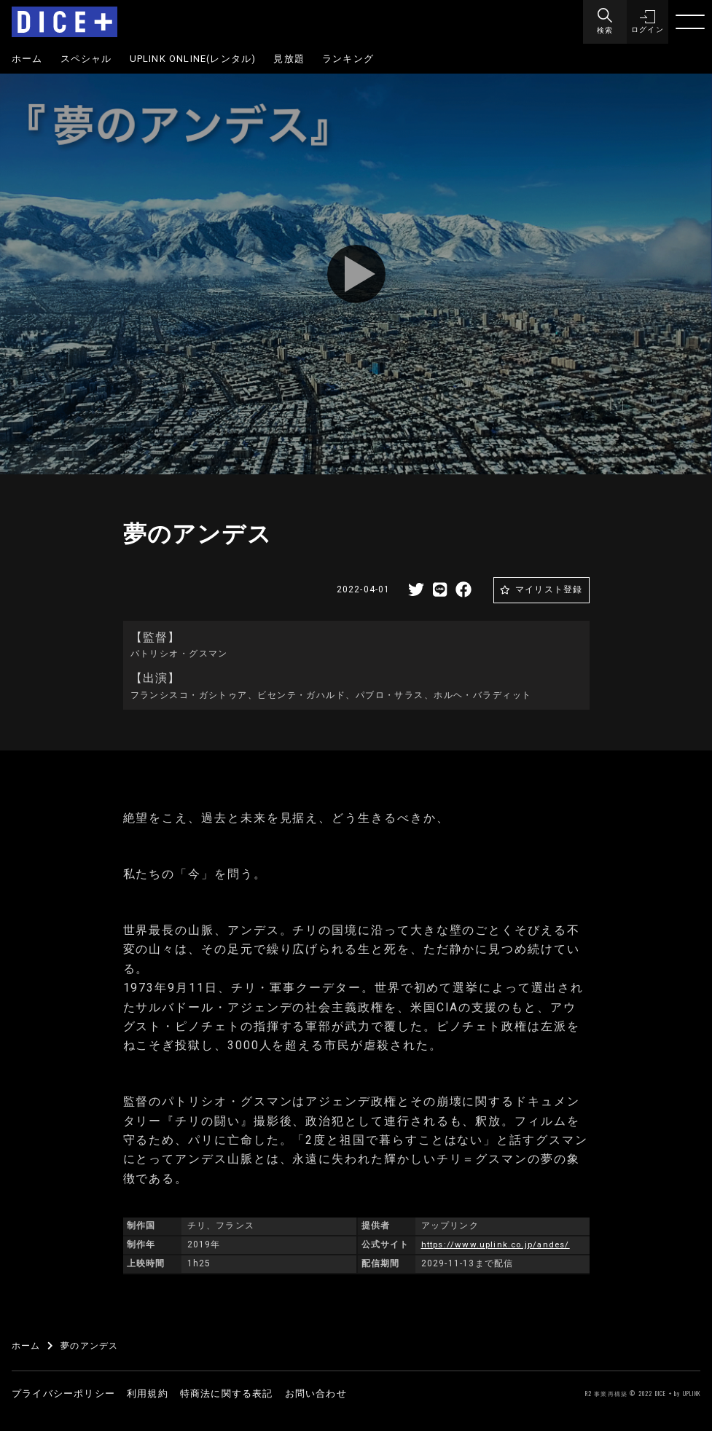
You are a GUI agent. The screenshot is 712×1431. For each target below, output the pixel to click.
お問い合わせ (316, 1393)
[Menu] (603, 22)
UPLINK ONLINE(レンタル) (193, 58)
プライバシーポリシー (63, 1393)
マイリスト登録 (548, 589)
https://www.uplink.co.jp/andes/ (498, 1244)
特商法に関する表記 (226, 1393)
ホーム (27, 58)
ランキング (348, 58)
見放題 (289, 58)
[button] (646, 22)
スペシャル (86, 58)
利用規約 (147, 1393)
